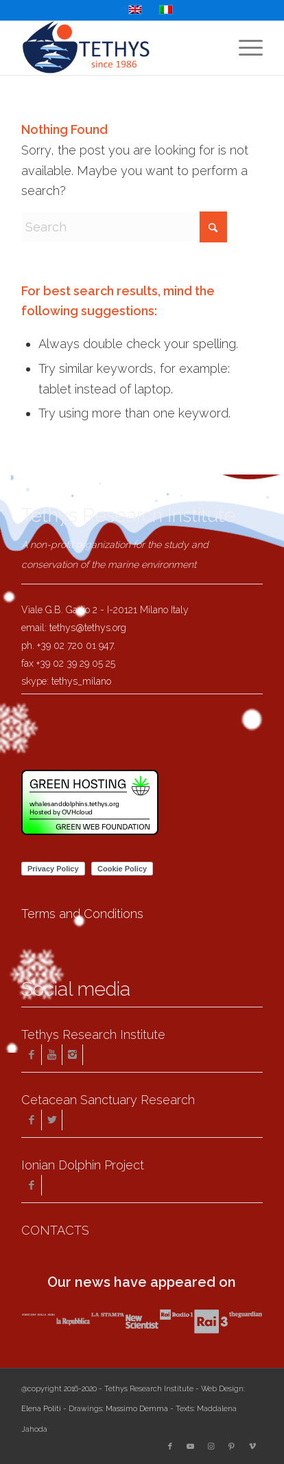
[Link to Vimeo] (252, 1447)
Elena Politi (41, 1408)
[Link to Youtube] (190, 1447)
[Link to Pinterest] (232, 1447)
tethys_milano (81, 681)
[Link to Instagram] (211, 1447)
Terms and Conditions (82, 913)
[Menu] (244, 47)
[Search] (124, 226)
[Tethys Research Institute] (118, 47)
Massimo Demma (137, 1408)
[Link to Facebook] (170, 1447)
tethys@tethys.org (87, 627)
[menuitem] (244, 47)
